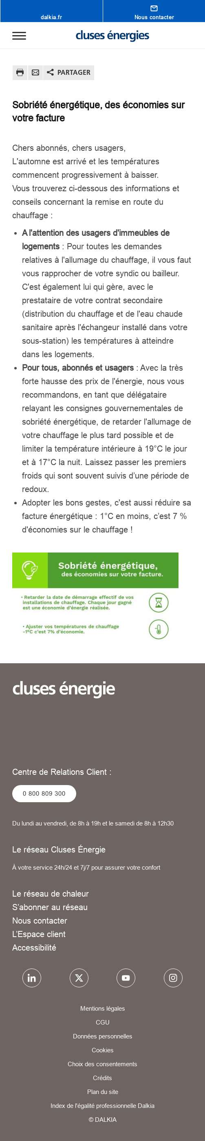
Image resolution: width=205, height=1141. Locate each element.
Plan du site (102, 1091)
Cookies (103, 1050)
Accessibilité (34, 947)
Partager (73, 72)
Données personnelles (102, 1036)
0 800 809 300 (44, 793)
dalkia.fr (51, 17)
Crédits (102, 1077)
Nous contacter (154, 17)
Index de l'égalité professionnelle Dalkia (102, 1105)
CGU (103, 1022)
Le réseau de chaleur (50, 893)
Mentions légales (102, 1008)
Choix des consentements (102, 1063)
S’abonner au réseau (50, 907)
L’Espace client (39, 934)
